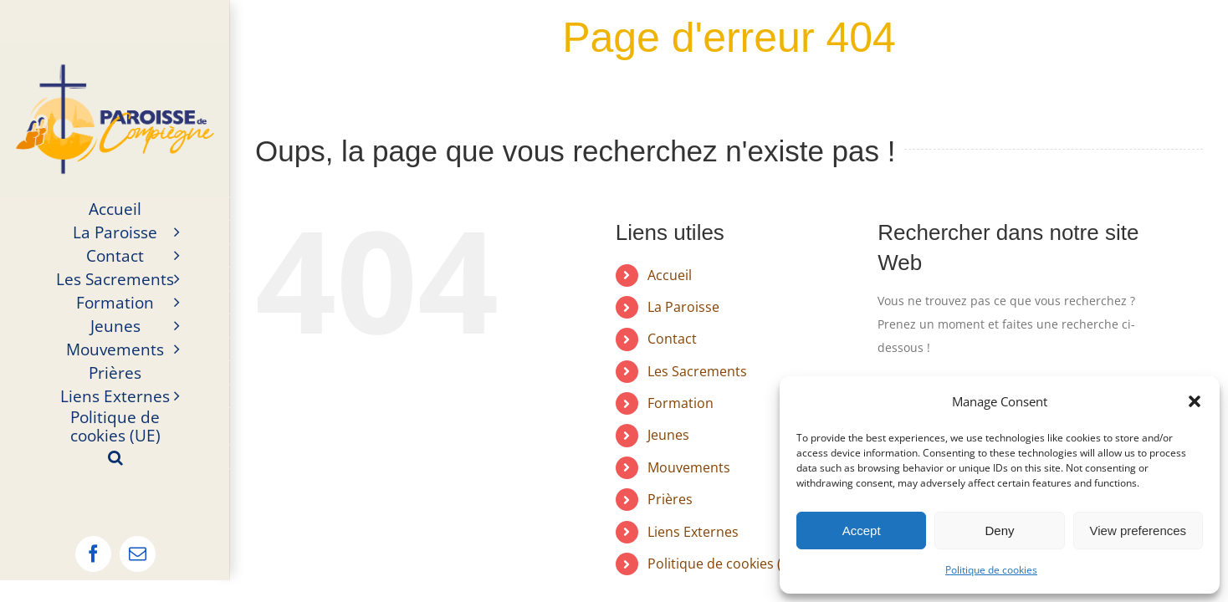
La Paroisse (683, 307)
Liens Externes (693, 532)
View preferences (1138, 530)
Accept (861, 530)
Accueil (669, 275)
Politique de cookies (991, 570)
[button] (1194, 401)
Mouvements (688, 467)
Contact (672, 338)
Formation (680, 403)
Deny (999, 530)
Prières (670, 499)
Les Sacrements (697, 371)
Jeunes (668, 435)
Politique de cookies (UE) (725, 563)
